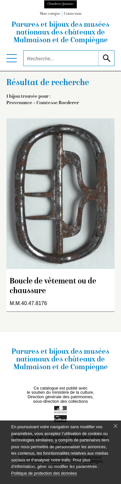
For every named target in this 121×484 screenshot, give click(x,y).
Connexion (73, 14)
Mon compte (50, 14)
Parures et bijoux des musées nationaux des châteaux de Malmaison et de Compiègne (60, 32)
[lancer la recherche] (106, 58)
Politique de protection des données (44, 473)
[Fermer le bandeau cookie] (115, 426)
